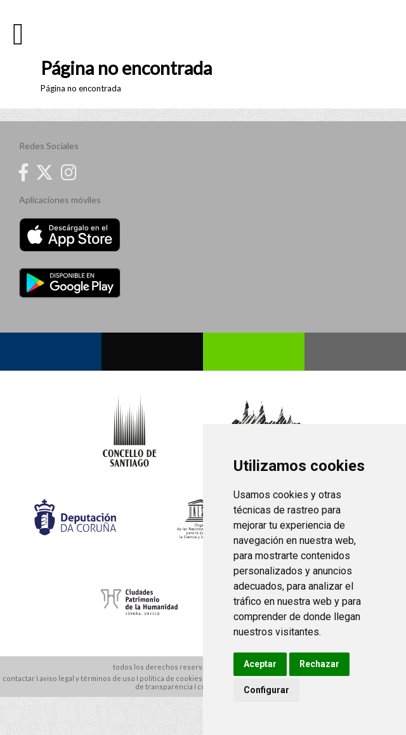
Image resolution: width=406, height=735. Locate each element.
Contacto (355, 352)
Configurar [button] (266, 690)
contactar (19, 678)
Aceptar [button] (260, 664)
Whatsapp (253, 352)
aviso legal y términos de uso (87, 678)
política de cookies (171, 678)
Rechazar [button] (319, 664)
